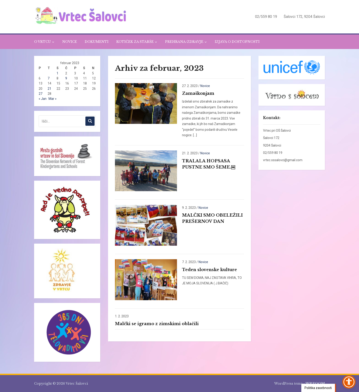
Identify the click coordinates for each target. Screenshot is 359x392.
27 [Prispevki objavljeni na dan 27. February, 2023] (40, 93)
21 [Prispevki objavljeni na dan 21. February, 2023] (49, 88)
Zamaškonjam (198, 93)
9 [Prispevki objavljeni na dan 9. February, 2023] (66, 78)
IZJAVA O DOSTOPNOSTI (237, 42)
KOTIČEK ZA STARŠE (135, 42)
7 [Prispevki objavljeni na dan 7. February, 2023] (48, 78)
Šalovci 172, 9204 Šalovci (304, 16)
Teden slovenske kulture (209, 269)
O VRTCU (42, 42)
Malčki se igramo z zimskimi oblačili (157, 323)
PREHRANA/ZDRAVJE (184, 42)
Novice (205, 86)
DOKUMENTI (97, 42)
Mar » (53, 99)
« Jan (42, 99)
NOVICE (69, 42)
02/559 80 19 (266, 16)
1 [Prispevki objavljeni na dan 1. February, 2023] (57, 73)
